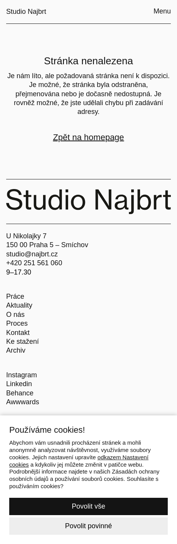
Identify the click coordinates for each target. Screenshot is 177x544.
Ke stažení (22, 341)
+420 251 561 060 (34, 263)
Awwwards (22, 402)
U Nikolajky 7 (26, 236)
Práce (15, 296)
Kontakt (18, 332)
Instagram (21, 375)
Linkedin (19, 384)
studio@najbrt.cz (32, 254)
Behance (19, 393)
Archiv (15, 350)
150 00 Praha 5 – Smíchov (47, 245)
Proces (17, 323)
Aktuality (19, 305)
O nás (15, 314)
